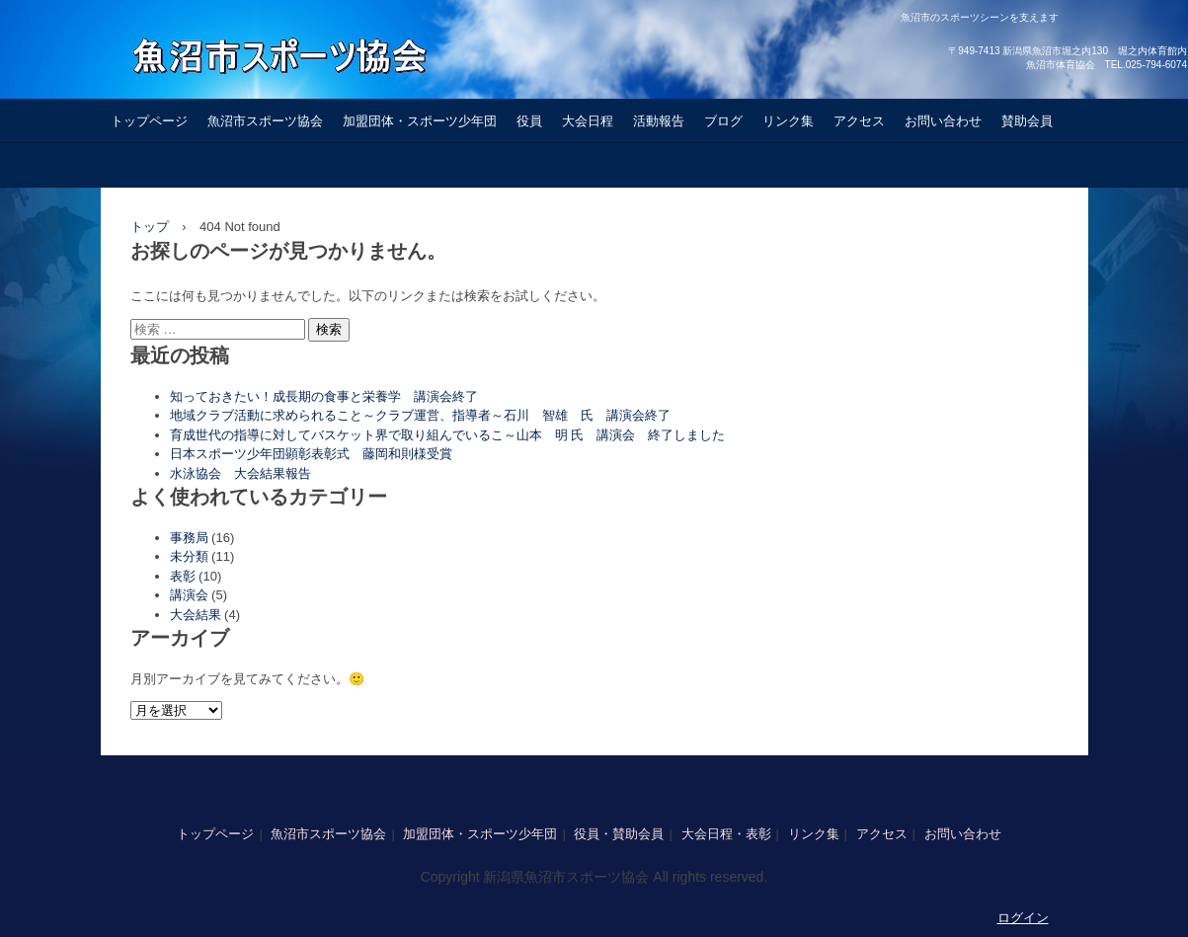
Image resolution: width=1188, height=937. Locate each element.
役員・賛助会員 (619, 833)
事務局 (189, 537)
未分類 (189, 556)
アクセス (859, 121)
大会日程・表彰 (726, 833)
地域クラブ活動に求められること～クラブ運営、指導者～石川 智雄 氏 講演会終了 (420, 415)
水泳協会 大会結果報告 (247, 473)
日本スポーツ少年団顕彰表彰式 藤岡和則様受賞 (311, 453)
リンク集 (788, 121)
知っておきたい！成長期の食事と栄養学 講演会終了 (324, 396)
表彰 (183, 576)
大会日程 (587, 121)
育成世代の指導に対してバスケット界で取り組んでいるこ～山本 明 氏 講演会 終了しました (448, 435)
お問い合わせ (943, 121)
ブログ (723, 121)
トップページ (149, 121)
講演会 (189, 594)
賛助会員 (1027, 121)
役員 (529, 121)
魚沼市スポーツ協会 (265, 121)
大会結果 (195, 614)
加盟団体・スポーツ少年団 (420, 121)
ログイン (1023, 917)
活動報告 (658, 121)
